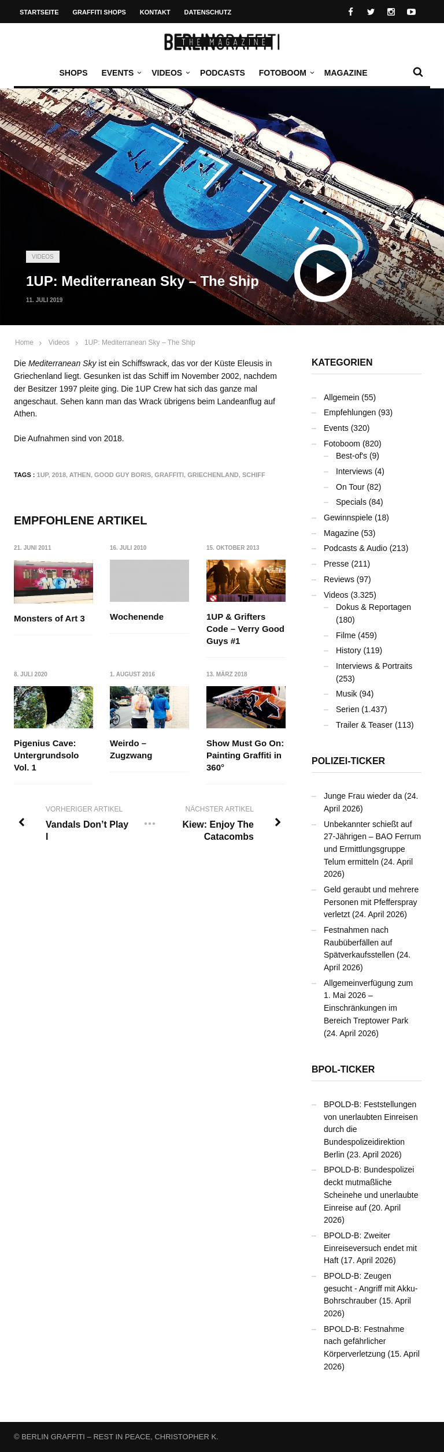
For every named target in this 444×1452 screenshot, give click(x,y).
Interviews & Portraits (374, 666)
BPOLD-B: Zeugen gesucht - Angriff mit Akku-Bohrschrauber (370, 1288)
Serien (347, 709)
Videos (169, 72)
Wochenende (137, 616)
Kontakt (155, 12)
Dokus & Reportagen (373, 607)
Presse (336, 563)
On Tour (350, 487)
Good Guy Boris (122, 474)
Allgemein (341, 397)
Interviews (354, 471)
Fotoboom (285, 72)
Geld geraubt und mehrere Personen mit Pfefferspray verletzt (371, 902)
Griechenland (213, 474)
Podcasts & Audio (355, 548)
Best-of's (351, 455)
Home (24, 342)
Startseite (39, 12)
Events (120, 72)
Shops (73, 72)
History (348, 650)
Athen (80, 474)
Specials (351, 502)
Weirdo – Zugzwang (131, 749)
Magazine (346, 72)
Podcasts (222, 72)
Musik (346, 693)
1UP (43, 474)
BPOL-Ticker (343, 1069)
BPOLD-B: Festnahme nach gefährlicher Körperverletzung (364, 1341)
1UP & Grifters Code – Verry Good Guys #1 (245, 629)
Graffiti (169, 474)
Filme (346, 635)
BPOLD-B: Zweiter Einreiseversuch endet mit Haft (370, 1248)
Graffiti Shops (99, 12)
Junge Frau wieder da (363, 796)
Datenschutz (208, 12)
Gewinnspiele (348, 517)
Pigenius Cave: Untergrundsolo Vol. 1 (46, 755)
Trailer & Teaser (364, 724)
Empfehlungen (350, 412)
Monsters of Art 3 (49, 618)
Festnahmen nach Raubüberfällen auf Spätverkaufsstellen (359, 942)
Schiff (253, 474)
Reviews (339, 579)
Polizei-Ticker (348, 761)
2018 (59, 474)
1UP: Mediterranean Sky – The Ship (139, 342)
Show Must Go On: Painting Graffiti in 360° (245, 755)
